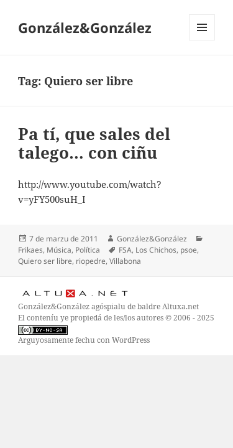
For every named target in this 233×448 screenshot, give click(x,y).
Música (59, 250)
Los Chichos (155, 250)
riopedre (91, 261)
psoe (188, 250)
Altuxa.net (180, 306)
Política (87, 250)
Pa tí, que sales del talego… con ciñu (94, 143)
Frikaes (30, 250)
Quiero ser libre (45, 261)
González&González (85, 27)
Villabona (125, 261)
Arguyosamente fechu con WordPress (84, 340)
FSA (125, 250)
